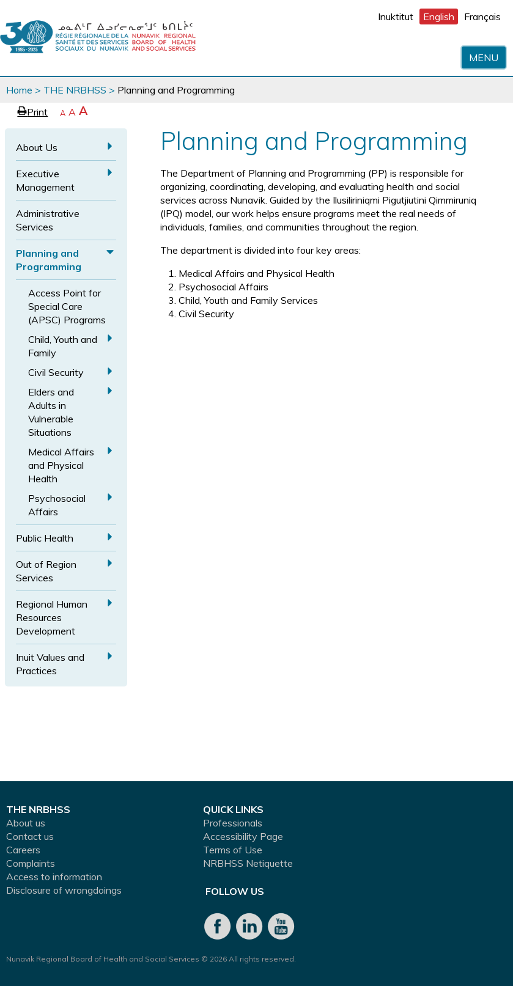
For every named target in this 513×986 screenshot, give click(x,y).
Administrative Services (47, 220)
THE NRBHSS (74, 90)
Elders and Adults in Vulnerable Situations (51, 412)
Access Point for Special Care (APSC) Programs (67, 306)
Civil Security (56, 372)
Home (19, 90)
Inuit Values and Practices (50, 664)
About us (25, 823)
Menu (483, 57)
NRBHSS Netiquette (248, 863)
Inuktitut (395, 16)
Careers (23, 850)
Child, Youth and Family (62, 346)
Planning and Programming (48, 260)
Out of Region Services (46, 571)
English (438, 16)
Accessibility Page (243, 836)
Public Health (44, 538)
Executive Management (45, 180)
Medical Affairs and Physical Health (61, 465)
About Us (36, 147)
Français (482, 16)
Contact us (30, 836)
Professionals (232, 823)
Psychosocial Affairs (57, 505)
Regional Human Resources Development (51, 617)
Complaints (30, 863)
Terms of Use (232, 850)
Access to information (54, 876)
